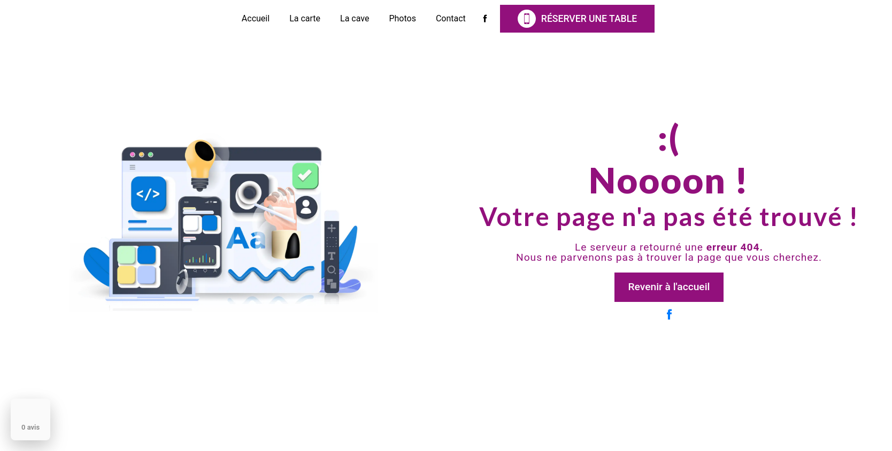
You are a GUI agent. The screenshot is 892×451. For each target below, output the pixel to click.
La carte (304, 18)
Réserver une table (577, 19)
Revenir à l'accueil (669, 287)
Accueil (256, 18)
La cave (354, 18)
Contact (451, 18)
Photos (402, 18)
